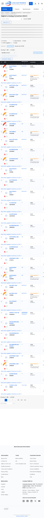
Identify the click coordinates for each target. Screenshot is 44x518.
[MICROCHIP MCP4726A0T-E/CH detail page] (11, 172)
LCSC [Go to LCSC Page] (2, 489)
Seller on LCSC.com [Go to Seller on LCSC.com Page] (6, 463)
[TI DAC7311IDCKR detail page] (13, 180)
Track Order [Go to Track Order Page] (33, 458)
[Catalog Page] (6, 9)
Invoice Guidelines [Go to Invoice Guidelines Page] (34, 469)
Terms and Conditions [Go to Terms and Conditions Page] (6, 469)
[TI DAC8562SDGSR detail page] (13, 247)
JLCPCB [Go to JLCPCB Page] (3, 487)
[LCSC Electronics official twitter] (35, 501)
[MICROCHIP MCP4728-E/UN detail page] (13, 139)
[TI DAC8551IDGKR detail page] (13, 104)
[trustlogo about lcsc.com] (2, 509)
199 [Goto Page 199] (18, 400)
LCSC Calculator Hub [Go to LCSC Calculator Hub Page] (21, 463)
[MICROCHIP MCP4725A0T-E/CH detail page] (11, 69)
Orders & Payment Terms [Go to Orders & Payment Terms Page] (36, 466)
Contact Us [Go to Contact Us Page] (4, 461)
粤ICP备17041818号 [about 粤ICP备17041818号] (20, 516)
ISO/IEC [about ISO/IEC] (26, 516)
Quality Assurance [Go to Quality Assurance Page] (5, 466)
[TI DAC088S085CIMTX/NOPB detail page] (11, 348)
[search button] (31, 3)
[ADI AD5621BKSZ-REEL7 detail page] (14, 258)
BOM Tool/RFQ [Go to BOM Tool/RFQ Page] (19, 458)
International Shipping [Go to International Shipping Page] (35, 471)
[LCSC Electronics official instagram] (24, 501)
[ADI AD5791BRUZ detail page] (12, 124)
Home (2, 12)
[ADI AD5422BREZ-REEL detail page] (14, 237)
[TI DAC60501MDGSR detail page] (14, 333)
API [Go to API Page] (16, 461)
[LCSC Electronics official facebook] (27, 501)
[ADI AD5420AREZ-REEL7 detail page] (11, 271)
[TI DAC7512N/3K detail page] (12, 301)
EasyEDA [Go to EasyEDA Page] (3, 484)
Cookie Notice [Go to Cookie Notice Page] (4, 474)
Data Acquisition (26, 12)
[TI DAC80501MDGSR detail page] (14, 225)
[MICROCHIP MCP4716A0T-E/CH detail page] (11, 194)
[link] (17, 9)
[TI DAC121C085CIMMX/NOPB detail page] (12, 325)
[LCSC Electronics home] (15, 3)
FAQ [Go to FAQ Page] (31, 477)
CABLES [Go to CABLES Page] (3, 492)
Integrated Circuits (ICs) (16, 12)
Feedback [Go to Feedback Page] (32, 474)
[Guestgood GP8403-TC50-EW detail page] (14, 312)
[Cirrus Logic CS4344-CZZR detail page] (13, 385)
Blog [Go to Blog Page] (2, 477)
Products (7, 12)
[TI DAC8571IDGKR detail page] (13, 374)
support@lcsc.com (30, 487)
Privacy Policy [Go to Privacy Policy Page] (4, 471)
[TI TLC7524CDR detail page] (12, 203)
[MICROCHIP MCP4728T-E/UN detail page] (13, 85)
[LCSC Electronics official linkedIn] (31, 501)
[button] (30, 3)
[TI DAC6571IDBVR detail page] (13, 214)
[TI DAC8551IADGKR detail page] (13, 149)
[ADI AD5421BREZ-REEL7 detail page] (14, 356)
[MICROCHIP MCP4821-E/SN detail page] (13, 285)
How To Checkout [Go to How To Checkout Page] (34, 463)
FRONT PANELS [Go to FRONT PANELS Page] (4, 494)
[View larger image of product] (6, 67)
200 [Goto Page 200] (22, 400)
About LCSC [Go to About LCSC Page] (4, 458)
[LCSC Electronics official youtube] (39, 501)
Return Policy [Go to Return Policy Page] (33, 461)
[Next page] (29, 400)
